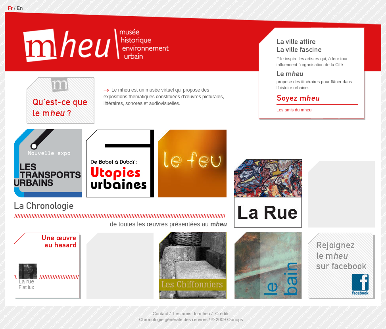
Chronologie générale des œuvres (173, 319)
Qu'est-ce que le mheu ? (60, 99)
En (20, 8)
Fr (10, 8)
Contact (160, 313)
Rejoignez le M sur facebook (341, 265)
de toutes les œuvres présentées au (120, 214)
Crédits (222, 313)
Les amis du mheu (294, 109)
